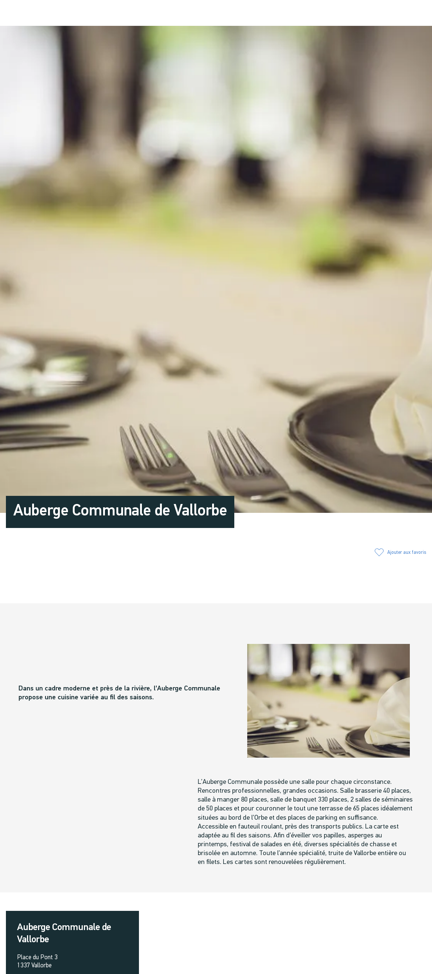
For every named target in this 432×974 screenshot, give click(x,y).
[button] (346, 13)
